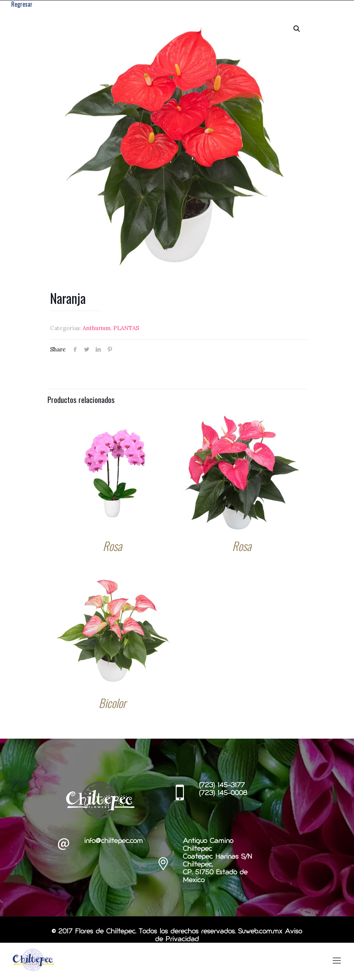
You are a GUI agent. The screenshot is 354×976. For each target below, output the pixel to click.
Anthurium (97, 328)
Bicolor (112, 703)
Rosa (112, 546)
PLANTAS (126, 328)
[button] (297, 29)
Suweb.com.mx (260, 932)
